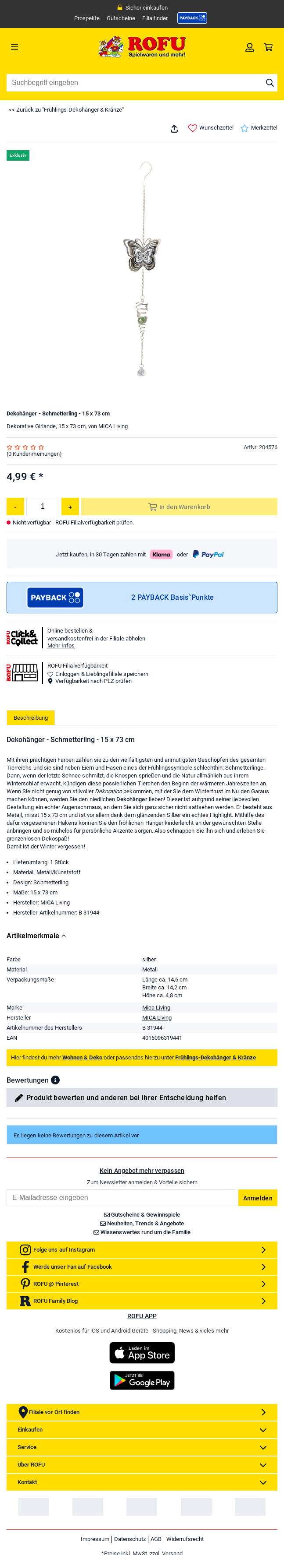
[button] (55, 1080)
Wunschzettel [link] (211, 128)
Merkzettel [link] (258, 128)
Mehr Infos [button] (61, 645)
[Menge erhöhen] (70, 506)
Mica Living (156, 1007)
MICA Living (157, 1017)
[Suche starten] (269, 82)
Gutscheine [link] (121, 18)
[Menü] (40, 47)
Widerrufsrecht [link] (185, 1539)
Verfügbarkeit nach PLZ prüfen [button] (89, 681)
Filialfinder (155, 18)
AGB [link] (156, 1539)
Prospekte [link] (87, 18)
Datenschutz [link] (130, 1539)
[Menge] (42, 506)
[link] (192, 18)
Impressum (95, 1539)
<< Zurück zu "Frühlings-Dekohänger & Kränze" (66, 109)
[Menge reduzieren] (15, 506)
